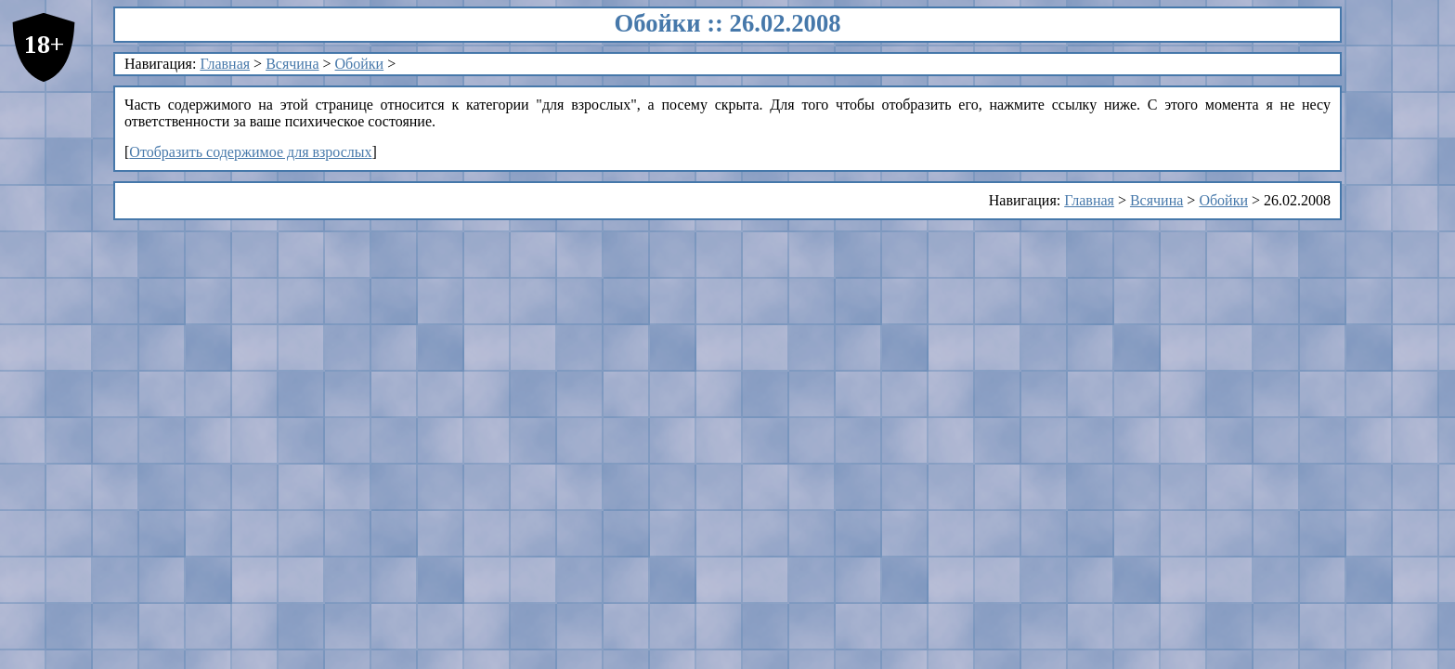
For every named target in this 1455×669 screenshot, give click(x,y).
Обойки (359, 64)
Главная (225, 64)
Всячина (292, 64)
